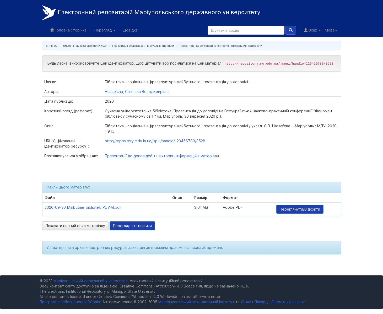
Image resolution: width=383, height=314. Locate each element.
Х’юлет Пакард (254, 302)
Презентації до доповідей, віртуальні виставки (143, 45)
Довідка (130, 30)
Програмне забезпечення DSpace (70, 302)
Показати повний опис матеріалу (75, 225)
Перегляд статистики (132, 225)
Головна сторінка (68, 30)
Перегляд (104, 30)
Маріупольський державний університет (90, 281)
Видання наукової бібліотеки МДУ (85, 45)
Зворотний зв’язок (288, 302)
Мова (331, 30)
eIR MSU (51, 45)
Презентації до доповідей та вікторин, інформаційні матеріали (221, 45)
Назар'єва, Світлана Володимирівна (137, 91)
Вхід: (312, 30)
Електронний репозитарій (151, 12)
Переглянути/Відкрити (300, 209)
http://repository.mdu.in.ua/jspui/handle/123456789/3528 (155, 141)
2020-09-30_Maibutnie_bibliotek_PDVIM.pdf (83, 207)
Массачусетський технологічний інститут (196, 302)
